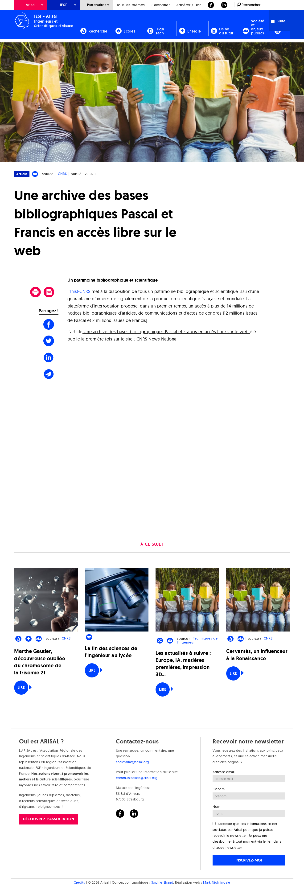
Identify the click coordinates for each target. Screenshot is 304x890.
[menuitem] (30, 5)
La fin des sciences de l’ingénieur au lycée (111, 652)
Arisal (30, 4)
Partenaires (97, 4)
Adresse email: (224, 772)
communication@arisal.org (137, 778)
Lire (21, 687)
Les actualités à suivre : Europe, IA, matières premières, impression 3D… (183, 664)
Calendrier (161, 5)
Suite (278, 21)
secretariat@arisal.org (132, 762)
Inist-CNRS (80, 291)
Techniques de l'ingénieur (197, 640)
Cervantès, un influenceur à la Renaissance (257, 655)
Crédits (79, 882)
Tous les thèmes (130, 5)
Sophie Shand (162, 882)
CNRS (62, 174)
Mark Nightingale (216, 882)
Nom (216, 806)
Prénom (219, 789)
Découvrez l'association (48, 818)
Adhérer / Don (189, 5)
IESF (63, 4)
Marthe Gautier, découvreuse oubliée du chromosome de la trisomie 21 (39, 662)
